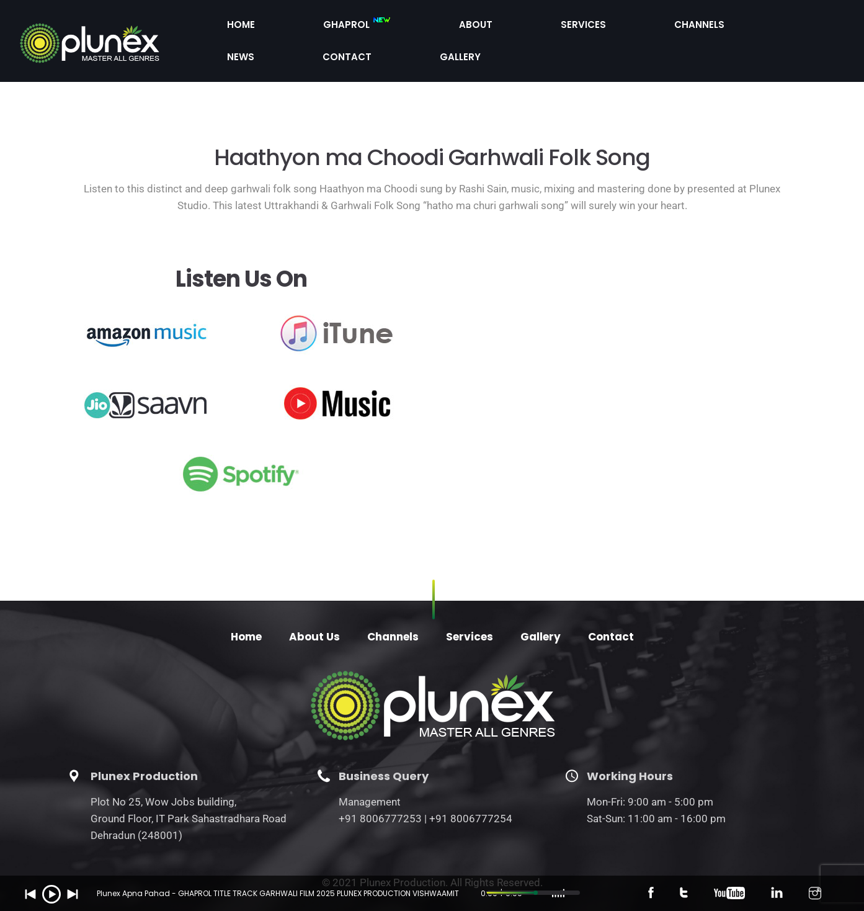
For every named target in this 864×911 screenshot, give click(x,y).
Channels (605, 26)
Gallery (807, 26)
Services (531, 26)
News (670, 26)
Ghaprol (389, 28)
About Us (314, 610)
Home (316, 26)
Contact (736, 26)
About (466, 26)
